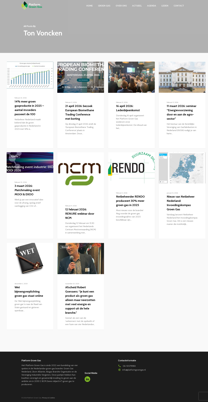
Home (89, 6)
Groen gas (104, 6)
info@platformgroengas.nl (134, 370)
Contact (179, 6)
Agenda (151, 6)
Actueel (137, 6)
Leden (164, 6)
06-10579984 (129, 366)
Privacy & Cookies (48, 398)
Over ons (121, 6)
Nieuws (14, 66)
